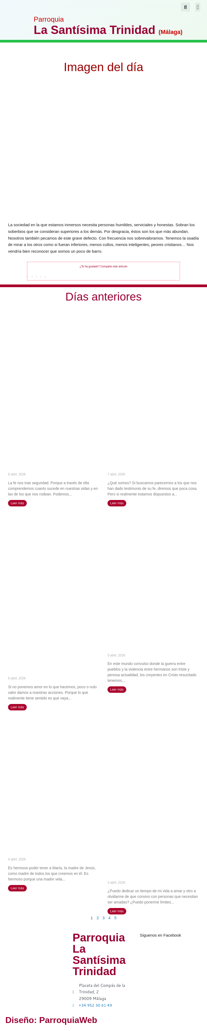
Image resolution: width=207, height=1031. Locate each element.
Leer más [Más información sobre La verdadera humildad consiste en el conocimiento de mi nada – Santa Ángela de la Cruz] (117, 503)
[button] (197, 7)
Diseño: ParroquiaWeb (65, 1020)
